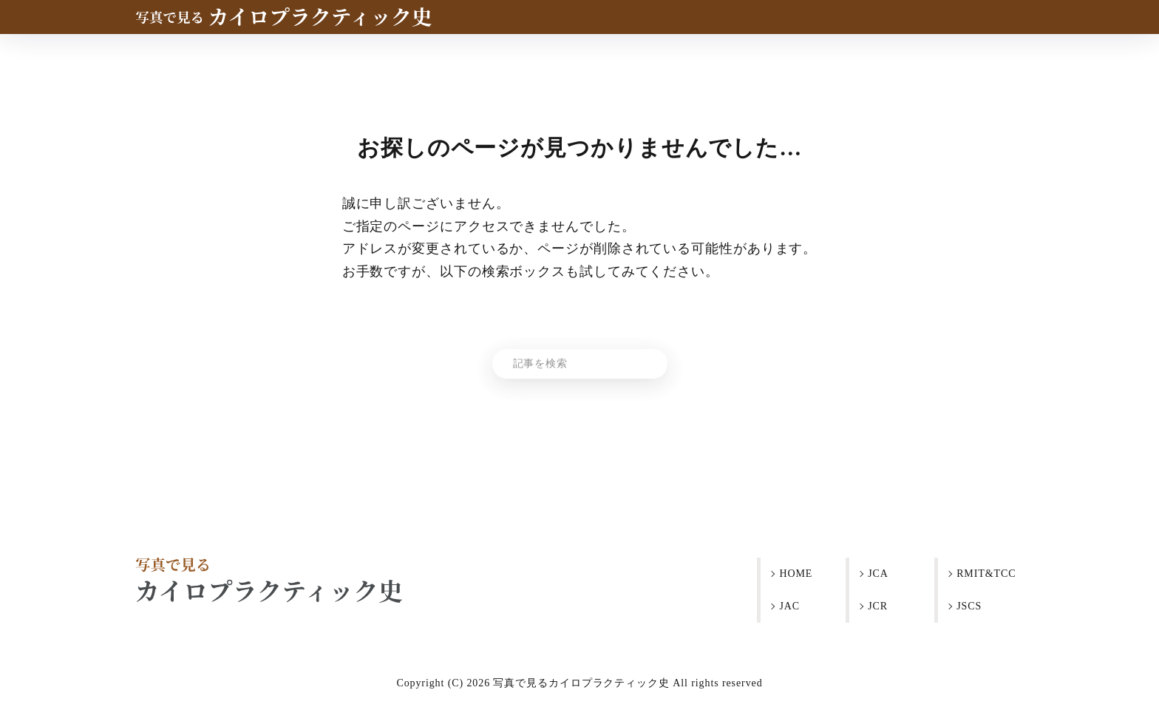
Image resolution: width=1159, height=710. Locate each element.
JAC (789, 606)
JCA (878, 573)
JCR (878, 606)
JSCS (969, 606)
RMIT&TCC (986, 573)
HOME (795, 573)
